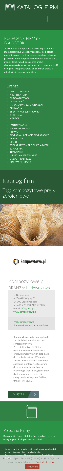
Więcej (18, 394)
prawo (14, 131)
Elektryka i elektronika (25, 111)
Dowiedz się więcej (45, 462)
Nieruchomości (20, 128)
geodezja (16, 115)
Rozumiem (32, 466)
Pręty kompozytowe (23, 321)
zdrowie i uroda (20, 162)
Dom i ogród (18, 101)
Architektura (18, 94)
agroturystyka (20, 91)
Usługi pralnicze (20, 158)
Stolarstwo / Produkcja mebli (29, 145)
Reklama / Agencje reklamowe (29, 135)
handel (14, 118)
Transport (16, 151)
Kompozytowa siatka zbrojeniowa (30, 325)
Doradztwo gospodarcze (26, 104)
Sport (13, 141)
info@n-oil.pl (27, 308)
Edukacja (16, 108)
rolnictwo (17, 138)
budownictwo (19, 98)
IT (11, 121)
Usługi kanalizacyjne (23, 155)
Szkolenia (16, 148)
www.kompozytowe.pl (24, 311)
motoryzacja (18, 125)
